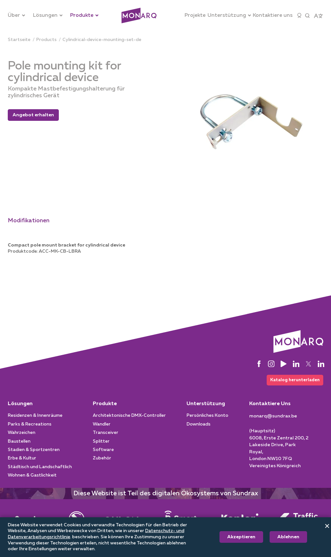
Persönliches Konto (207, 417)
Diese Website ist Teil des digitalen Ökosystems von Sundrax (165, 494)
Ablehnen (288, 537)
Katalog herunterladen (292, 380)
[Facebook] (259, 364)
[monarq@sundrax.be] (273, 417)
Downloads (198, 425)
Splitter (101, 442)
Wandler (102, 425)
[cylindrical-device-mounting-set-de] (101, 40)
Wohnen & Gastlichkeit (32, 476)
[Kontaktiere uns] (273, 15)
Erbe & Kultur (22, 459)
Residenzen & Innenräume (35, 417)
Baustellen (19, 442)
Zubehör (102, 459)
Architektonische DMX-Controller (129, 417)
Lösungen (20, 405)
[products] (46, 40)
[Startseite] (19, 40)
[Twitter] (308, 364)
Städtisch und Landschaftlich (40, 468)
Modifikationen (28, 221)
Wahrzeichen (21, 434)
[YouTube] (283, 364)
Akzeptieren (241, 537)
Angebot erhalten (33, 115)
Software (103, 451)
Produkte (105, 405)
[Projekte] (195, 15)
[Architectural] (139, 16)
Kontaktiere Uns (270, 405)
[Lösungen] (48, 15)
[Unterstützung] (229, 15)
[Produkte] (84, 15)
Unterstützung (206, 405)
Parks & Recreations (29, 425)
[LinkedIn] (296, 364)
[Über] (16, 15)
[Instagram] (271, 364)
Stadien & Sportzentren (33, 451)
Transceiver (105, 434)
